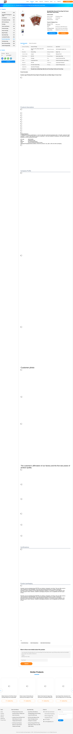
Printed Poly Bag (8, 28)
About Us (2, 715)
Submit (26, 663)
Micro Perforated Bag (8, 43)
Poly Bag (8, 24)
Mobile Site (3, 718)
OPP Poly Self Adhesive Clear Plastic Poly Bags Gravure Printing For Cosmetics (33, 719)
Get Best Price (52, 33)
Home (2, 711)
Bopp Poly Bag (8, 32)
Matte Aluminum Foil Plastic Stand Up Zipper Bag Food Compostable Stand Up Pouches (9, 697)
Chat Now (68, 1)
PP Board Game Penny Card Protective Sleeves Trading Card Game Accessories (18, 713)
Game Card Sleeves (8, 26)
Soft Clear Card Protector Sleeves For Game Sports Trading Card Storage (17, 724)
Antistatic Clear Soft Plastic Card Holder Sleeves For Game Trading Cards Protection (18, 719)
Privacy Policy (3, 720)
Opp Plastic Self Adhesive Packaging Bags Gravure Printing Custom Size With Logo (34, 713)
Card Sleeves (8, 17)
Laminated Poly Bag (8, 37)
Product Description (32, 43)
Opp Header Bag (8, 34)
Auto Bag (8, 12)
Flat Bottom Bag (8, 41)
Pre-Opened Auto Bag (8, 20)
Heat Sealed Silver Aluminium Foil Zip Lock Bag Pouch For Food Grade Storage (63, 697)
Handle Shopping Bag (8, 45)
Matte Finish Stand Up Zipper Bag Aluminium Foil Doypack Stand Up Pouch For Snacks (45, 697)
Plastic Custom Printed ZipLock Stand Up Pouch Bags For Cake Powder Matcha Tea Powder (26, 697)
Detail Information (23, 43)
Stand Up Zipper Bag (8, 39)
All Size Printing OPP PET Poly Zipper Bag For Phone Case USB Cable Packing (34, 724)
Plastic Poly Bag (8, 30)
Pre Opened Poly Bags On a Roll (8, 15)
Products (2, 713)
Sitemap (2, 716)
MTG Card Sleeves (8, 22)
